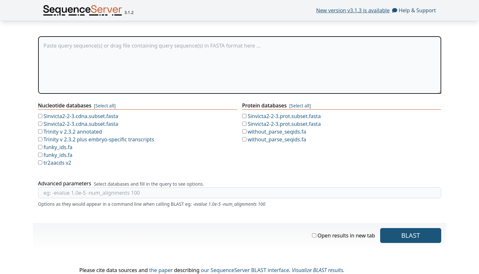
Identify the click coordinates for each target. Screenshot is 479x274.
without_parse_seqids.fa (274, 131)
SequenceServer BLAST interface (250, 270)
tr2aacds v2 (54, 162)
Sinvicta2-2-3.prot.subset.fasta (281, 116)
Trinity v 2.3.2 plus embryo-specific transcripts (96, 139)
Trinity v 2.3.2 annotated (70, 131)
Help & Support (414, 10)
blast (410, 235)
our (205, 270)
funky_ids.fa (55, 147)
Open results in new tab (343, 235)
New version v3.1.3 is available (353, 10)
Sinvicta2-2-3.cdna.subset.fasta (78, 116)
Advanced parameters (64, 183)
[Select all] (105, 106)
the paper (161, 270)
